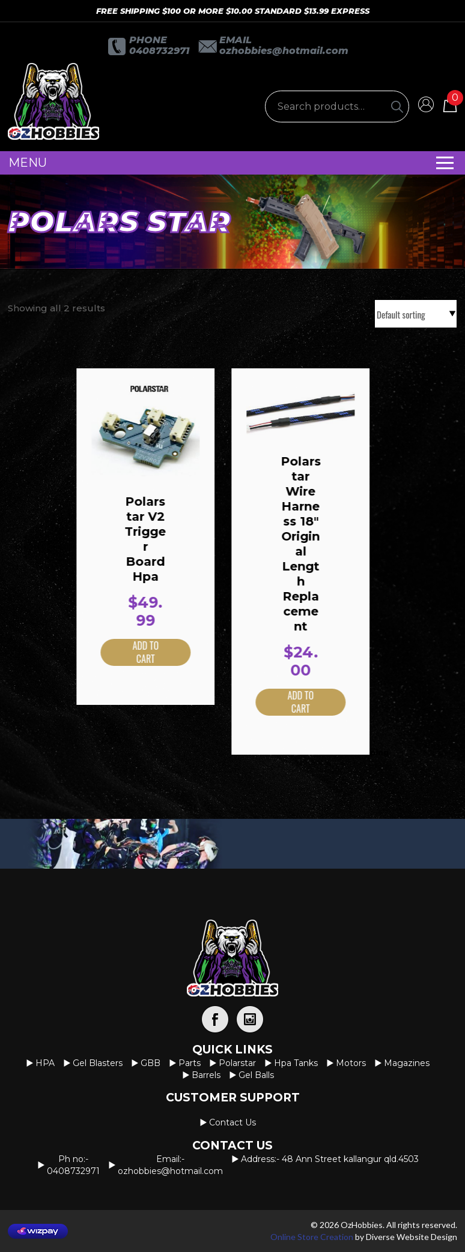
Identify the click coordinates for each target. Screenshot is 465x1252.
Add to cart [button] (128, 652)
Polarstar (237, 1063)
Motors (351, 1063)
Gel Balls (256, 1075)
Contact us (232, 1122)
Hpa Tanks (296, 1063)
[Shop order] (415, 313)
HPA (45, 1063)
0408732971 (159, 50)
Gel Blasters (98, 1063)
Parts (189, 1063)
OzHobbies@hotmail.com (283, 50)
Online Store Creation (311, 1237)
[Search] (397, 106)
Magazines (407, 1063)
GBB (150, 1063)
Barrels (206, 1075)
